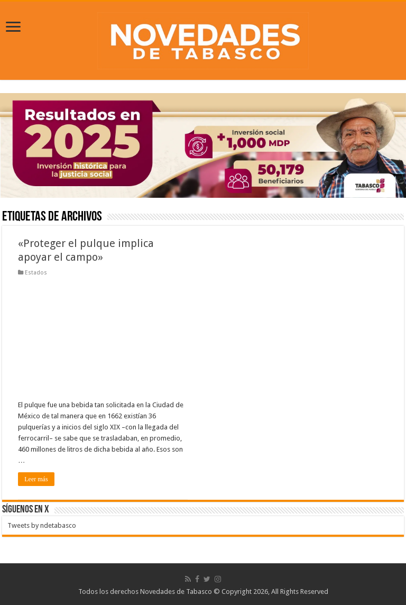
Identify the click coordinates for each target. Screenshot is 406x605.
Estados (36, 272)
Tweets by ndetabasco (41, 525)
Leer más (36, 479)
